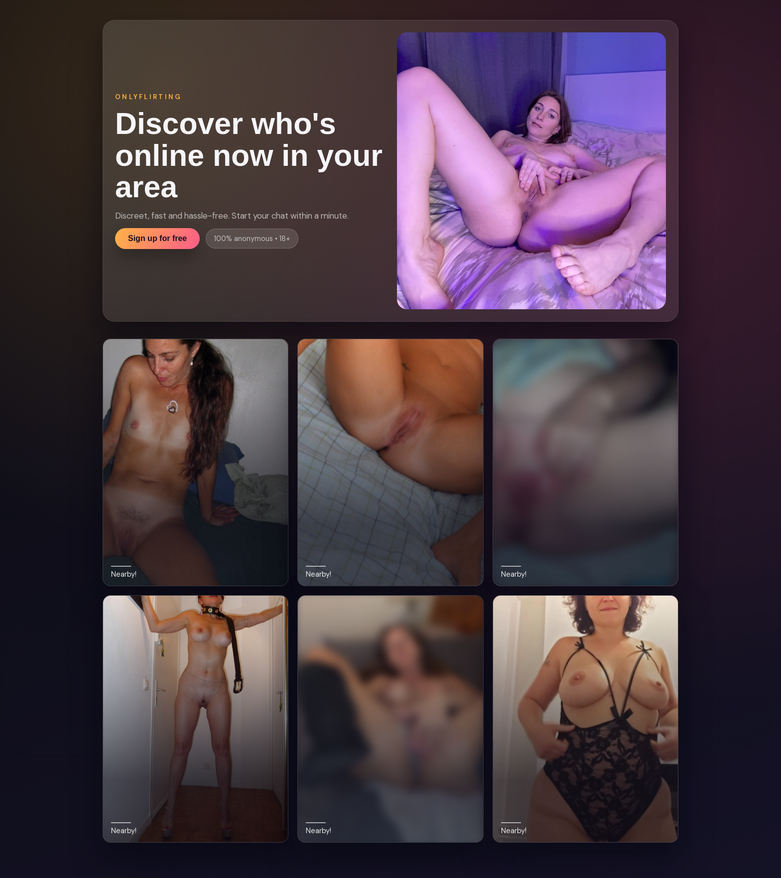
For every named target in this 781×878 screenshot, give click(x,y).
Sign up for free (157, 238)
